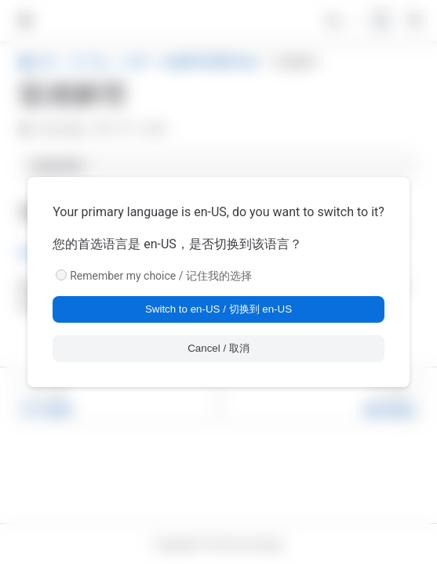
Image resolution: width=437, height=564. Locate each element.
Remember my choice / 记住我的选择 (161, 275)
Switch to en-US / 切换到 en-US (218, 309)
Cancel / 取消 (218, 348)
